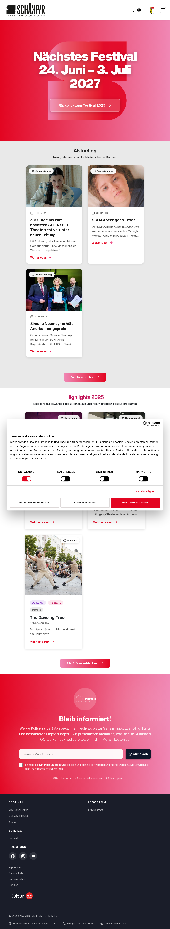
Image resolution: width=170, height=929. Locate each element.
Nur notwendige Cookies (34, 502)
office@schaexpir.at (113, 924)
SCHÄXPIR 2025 (19, 816)
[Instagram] (23, 856)
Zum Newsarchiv (81, 377)
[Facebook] (12, 856)
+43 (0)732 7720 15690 (79, 924)
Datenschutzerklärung (52, 765)
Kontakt (13, 838)
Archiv (12, 822)
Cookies (13, 885)
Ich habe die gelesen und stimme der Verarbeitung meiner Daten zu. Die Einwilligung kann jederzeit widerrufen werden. (86, 767)
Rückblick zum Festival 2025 (82, 105)
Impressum (15, 867)
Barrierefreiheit (17, 879)
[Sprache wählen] (142, 10)
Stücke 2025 (95, 810)
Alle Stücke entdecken (81, 663)
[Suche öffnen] (132, 10)
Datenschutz (16, 873)
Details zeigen (145, 491)
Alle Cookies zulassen (136, 502)
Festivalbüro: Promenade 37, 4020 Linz (33, 924)
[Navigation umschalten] (163, 10)
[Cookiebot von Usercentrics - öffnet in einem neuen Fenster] (145, 423)
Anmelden (138, 754)
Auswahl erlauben (85, 502)
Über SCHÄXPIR (18, 810)
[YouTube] (33, 856)
